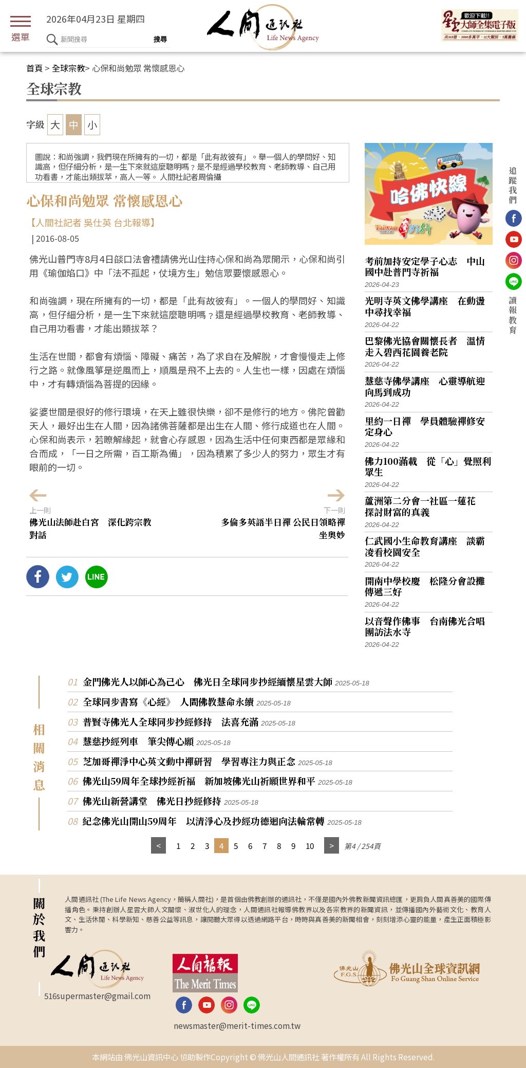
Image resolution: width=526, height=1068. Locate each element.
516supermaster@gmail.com (97, 995)
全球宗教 (68, 68)
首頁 (34, 68)
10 (310, 845)
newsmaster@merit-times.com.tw (237, 1025)
